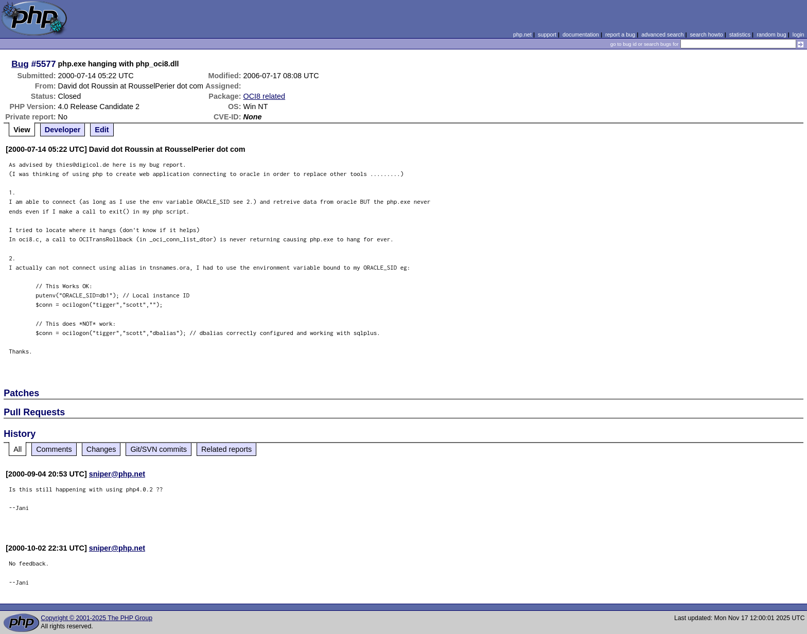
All (17, 449)
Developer (63, 130)
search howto (706, 34)
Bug (20, 64)
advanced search (662, 34)
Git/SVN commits (158, 449)
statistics (739, 34)
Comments (54, 449)
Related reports (226, 449)
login (798, 34)
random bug (771, 34)
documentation (581, 34)
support (547, 34)
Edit (102, 130)
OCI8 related (264, 96)
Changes (101, 449)
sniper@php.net (117, 474)
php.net (522, 34)
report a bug (620, 34)
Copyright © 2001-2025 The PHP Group (96, 618)
